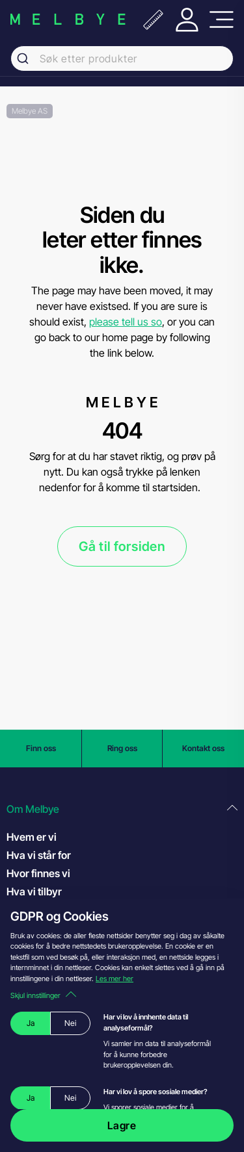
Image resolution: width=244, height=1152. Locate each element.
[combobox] (122, 58)
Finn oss (41, 748)
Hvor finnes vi (38, 873)
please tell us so (125, 321)
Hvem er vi (32, 836)
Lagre (122, 1125)
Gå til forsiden (122, 546)
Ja (30, 1023)
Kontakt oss (203, 748)
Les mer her (114, 978)
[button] (122, 809)
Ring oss (122, 748)
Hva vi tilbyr (34, 891)
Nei (70, 1023)
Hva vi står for (39, 855)
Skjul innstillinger (43, 995)
